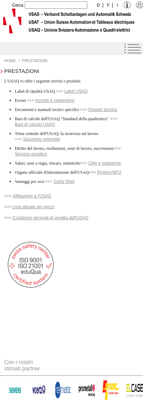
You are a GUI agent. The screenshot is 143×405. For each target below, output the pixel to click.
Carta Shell (64, 181)
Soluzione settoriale (41, 139)
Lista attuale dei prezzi (33, 206)
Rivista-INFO (109, 172)
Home (10, 61)
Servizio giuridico (31, 154)
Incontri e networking (55, 100)
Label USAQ (76, 91)
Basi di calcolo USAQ (35, 124)
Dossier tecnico (102, 109)
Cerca (17, 5)
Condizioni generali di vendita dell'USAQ (50, 217)
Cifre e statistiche (105, 163)
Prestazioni (35, 61)
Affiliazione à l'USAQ (31, 196)
